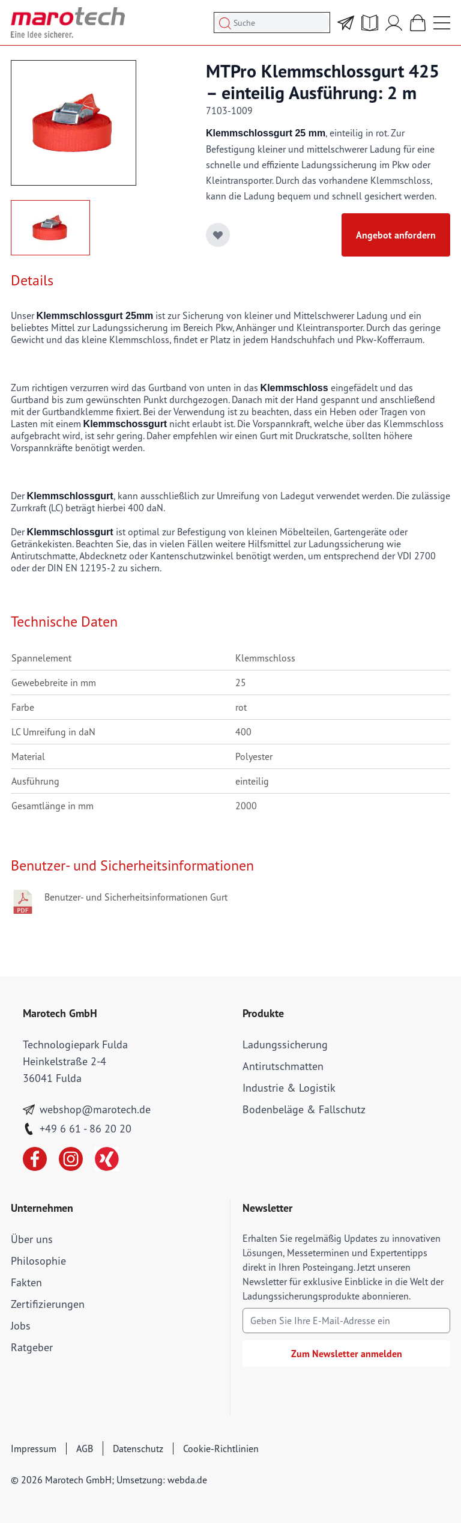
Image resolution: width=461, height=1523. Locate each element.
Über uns (32, 1239)
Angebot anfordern (396, 235)
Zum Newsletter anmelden (346, 1354)
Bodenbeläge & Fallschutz (304, 1109)
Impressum (33, 1448)
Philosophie (38, 1261)
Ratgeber (32, 1347)
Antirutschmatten (283, 1066)
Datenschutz (138, 1448)
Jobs (21, 1326)
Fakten (26, 1282)
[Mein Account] (393, 22)
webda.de (187, 1480)
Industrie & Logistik (289, 1088)
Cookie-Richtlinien (221, 1448)
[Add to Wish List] (218, 235)
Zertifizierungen (48, 1304)
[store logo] (68, 22)
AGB (84, 1448)
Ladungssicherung (285, 1044)
